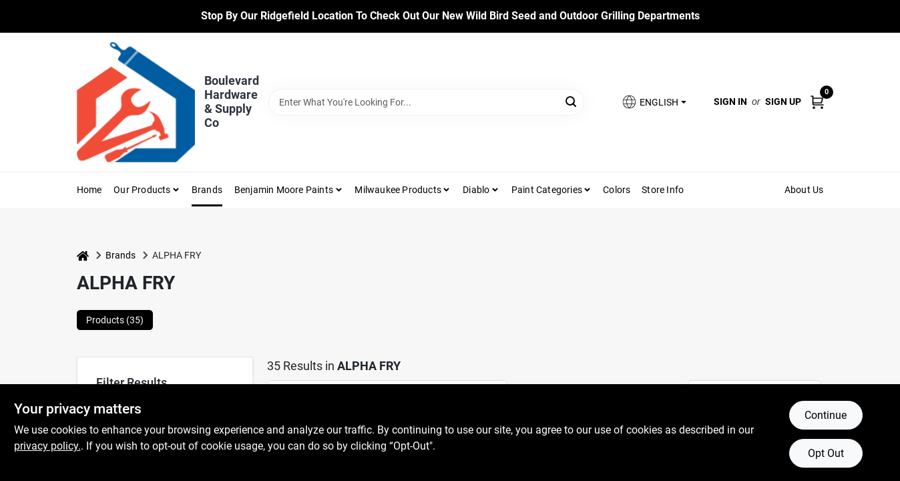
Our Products (142, 189)
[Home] (83, 256)
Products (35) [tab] (115, 320)
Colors (616, 189)
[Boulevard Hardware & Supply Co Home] (136, 102)
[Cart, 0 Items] (817, 102)
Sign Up (783, 101)
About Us (804, 189)
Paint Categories (546, 189)
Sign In (730, 101)
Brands (207, 189)
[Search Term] (426, 102)
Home (89, 189)
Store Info (663, 189)
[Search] (572, 101)
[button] (654, 102)
